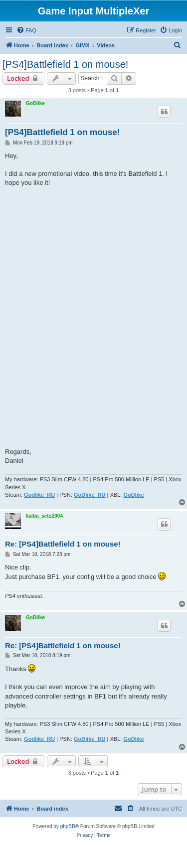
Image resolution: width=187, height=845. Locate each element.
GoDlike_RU (90, 495)
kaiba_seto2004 (44, 516)
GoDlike (35, 103)
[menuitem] (26, 30)
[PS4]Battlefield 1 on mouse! (65, 64)
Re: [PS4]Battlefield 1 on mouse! (63, 544)
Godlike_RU (39, 495)
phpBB (67, 826)
